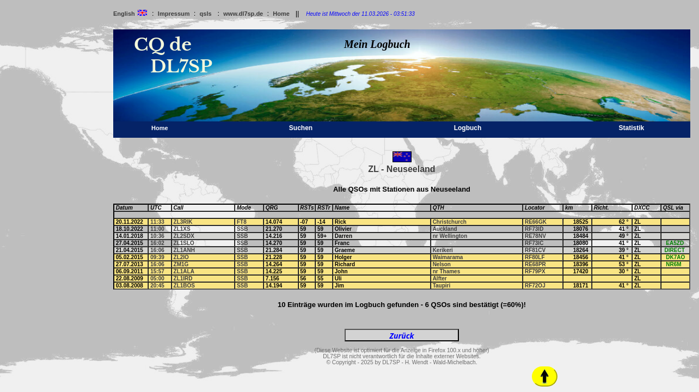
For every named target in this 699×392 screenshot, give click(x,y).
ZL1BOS (184, 286)
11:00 (157, 229)
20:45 (157, 286)
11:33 (157, 222)
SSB (242, 229)
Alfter (440, 278)
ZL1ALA (184, 271)
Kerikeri (443, 250)
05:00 (157, 278)
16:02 (157, 243)
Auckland (445, 229)
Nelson (442, 264)
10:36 (157, 236)
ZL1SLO (184, 243)
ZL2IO (181, 257)
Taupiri (442, 286)
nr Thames (447, 271)
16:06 (157, 250)
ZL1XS (182, 229)
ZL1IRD (183, 278)
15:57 (157, 271)
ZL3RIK (183, 222)
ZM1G (181, 264)
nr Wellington (450, 236)
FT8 (242, 222)
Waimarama (448, 257)
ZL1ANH (184, 250)
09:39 (157, 257)
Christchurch (450, 222)
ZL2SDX (184, 236)
